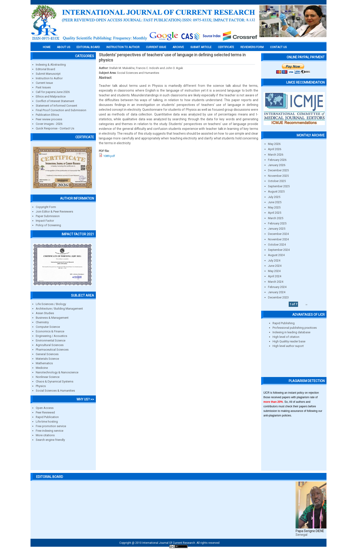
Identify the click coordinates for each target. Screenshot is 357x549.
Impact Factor (45, 220)
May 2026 (274, 144)
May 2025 (274, 207)
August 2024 (276, 255)
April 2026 (274, 149)
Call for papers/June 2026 (53, 92)
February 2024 (277, 287)
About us (63, 47)
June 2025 (274, 202)
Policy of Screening (48, 225)
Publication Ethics (47, 114)
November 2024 (278, 239)
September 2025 (279, 186)
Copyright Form (46, 207)
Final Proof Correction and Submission (61, 110)
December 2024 (278, 234)
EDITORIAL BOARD (88, 47)
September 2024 (279, 249)
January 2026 (276, 165)
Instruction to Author (49, 78)
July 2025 (274, 197)
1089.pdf (109, 156)
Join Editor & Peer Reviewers (54, 211)
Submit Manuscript (48, 73)
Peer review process (49, 119)
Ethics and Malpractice (51, 96)
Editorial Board (45, 69)
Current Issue (156, 47)
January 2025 (276, 228)
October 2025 (277, 181)
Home (47, 47)
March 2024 (275, 281)
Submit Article (201, 47)
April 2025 (274, 212)
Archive (178, 47)
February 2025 (277, 223)
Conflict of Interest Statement (55, 101)
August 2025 (276, 191)
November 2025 (278, 175)
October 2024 (277, 244)
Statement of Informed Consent (56, 105)
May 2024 (274, 271)
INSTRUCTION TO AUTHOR (123, 47)
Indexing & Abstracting (51, 64)
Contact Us (278, 47)
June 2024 (274, 265)
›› (306, 304)
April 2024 (274, 276)
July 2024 (274, 260)
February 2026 (277, 160)
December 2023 (278, 297)
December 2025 (278, 170)
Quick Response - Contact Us (55, 128)
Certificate (226, 47)
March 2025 (275, 218)
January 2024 (276, 292)
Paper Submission (48, 216)
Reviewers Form (252, 47)
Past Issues (43, 87)
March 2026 (275, 154)
